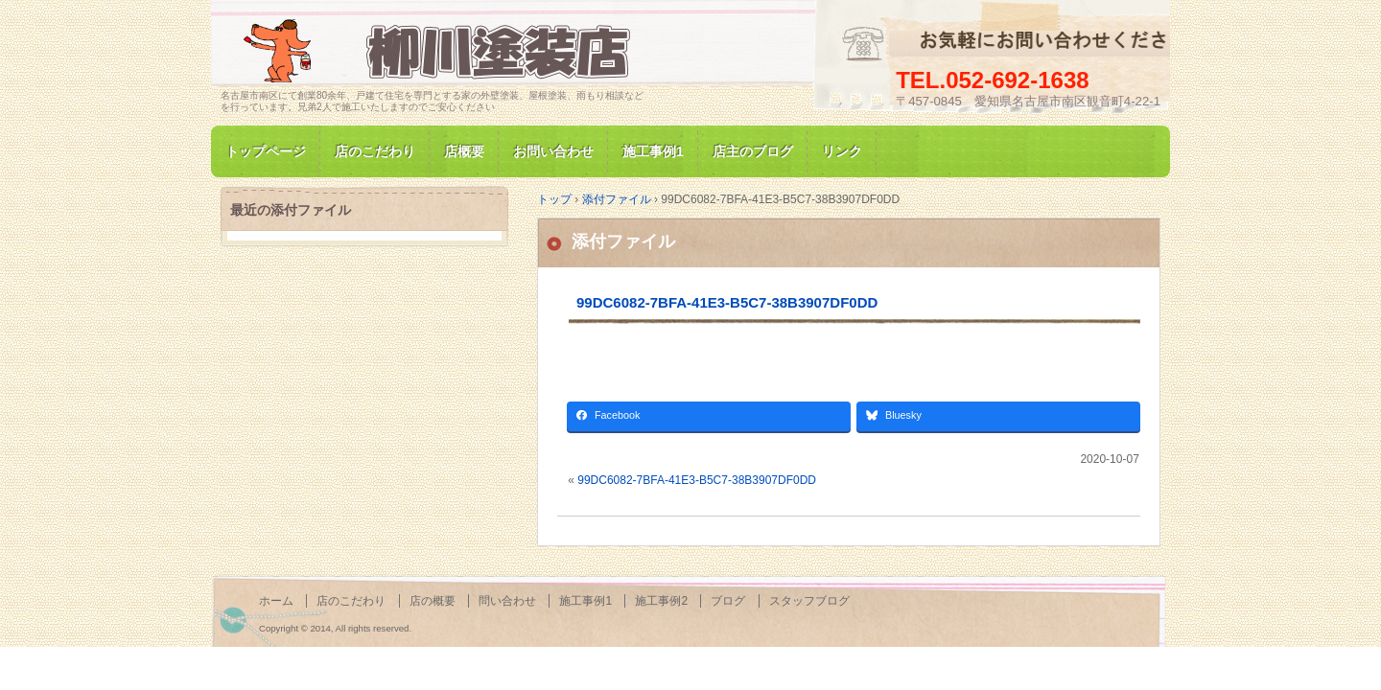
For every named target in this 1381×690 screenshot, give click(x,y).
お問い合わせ (553, 151)
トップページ (265, 151)
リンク (842, 151)
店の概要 (433, 601)
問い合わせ (507, 601)
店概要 (464, 151)
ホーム (276, 601)
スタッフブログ (809, 601)
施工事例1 (653, 151)
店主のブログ (753, 151)
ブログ (728, 601)
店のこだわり (375, 151)
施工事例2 (661, 601)
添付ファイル (623, 241)
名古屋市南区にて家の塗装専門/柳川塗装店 (441, 51)
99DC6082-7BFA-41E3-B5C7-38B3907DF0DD (727, 302)
